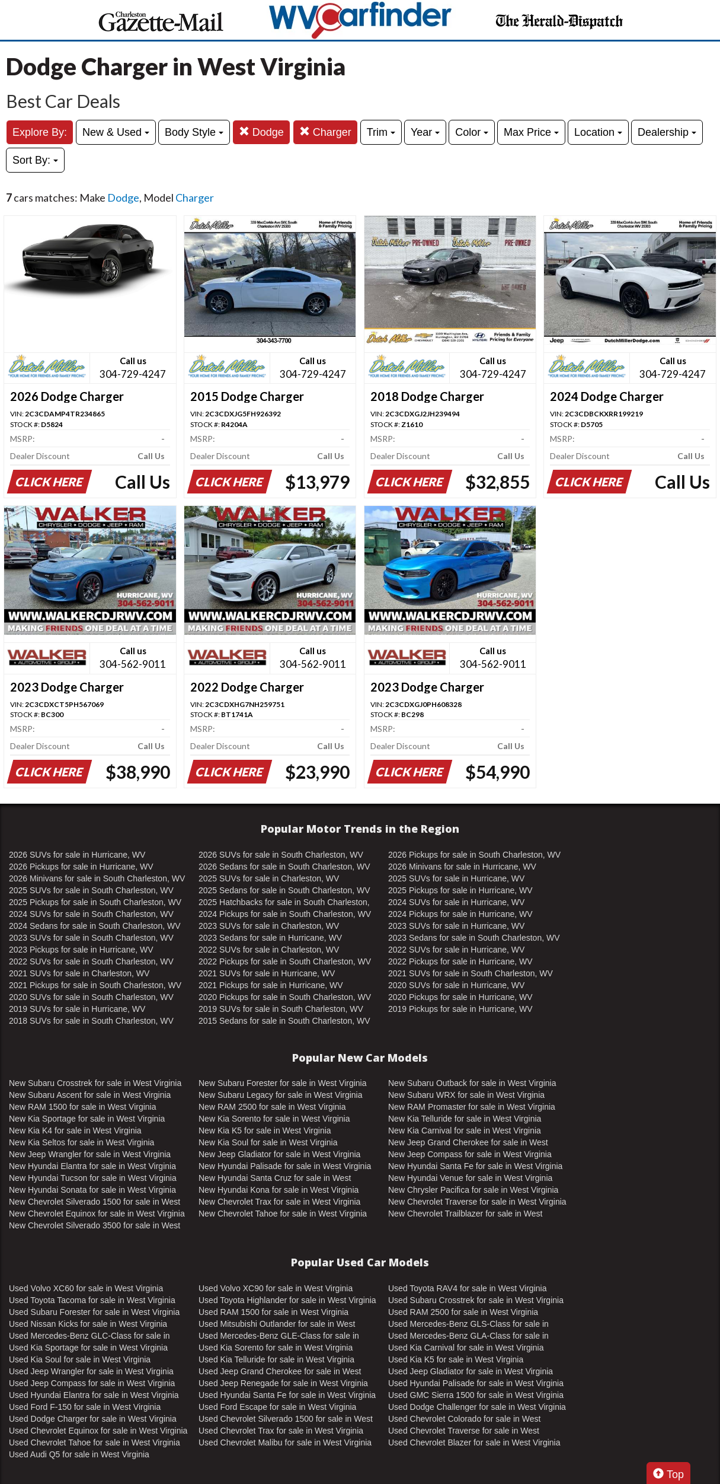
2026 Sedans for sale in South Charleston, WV (284, 866)
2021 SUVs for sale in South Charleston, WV (470, 973)
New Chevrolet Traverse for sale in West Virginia (477, 1201)
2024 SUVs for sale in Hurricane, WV (456, 902)
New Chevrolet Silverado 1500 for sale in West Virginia (94, 1202)
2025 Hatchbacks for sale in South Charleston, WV (284, 902)
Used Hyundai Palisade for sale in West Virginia (476, 1383)
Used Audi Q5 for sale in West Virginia (79, 1454)
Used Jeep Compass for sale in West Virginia (92, 1383)
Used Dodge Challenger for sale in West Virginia (477, 1407)
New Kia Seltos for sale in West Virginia (81, 1142)
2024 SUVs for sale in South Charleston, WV (91, 914)
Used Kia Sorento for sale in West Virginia (276, 1347)
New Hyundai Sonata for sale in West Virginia (92, 1190)
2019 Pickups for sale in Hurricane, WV (460, 1009)
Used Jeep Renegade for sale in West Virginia (283, 1383)
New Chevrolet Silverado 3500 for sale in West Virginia (94, 1226)
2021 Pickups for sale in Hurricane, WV (271, 985)
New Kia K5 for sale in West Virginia (265, 1130)
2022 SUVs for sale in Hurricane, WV (456, 949)
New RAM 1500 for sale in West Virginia (82, 1107)
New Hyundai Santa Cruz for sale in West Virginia (275, 1178)
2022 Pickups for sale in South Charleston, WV (285, 961)
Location (598, 132)
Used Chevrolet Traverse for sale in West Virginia (463, 1431)
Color (471, 132)
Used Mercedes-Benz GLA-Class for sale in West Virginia (468, 1336)
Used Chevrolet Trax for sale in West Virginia (281, 1430)
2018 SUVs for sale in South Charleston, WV (91, 1021)
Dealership (667, 132)
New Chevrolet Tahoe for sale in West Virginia (283, 1213)
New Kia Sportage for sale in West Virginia (87, 1118)
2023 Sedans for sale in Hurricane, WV (270, 937)
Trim (381, 132)
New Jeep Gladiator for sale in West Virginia (279, 1154)
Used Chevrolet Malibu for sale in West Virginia (285, 1442)
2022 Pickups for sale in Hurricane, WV (460, 961)
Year (425, 132)
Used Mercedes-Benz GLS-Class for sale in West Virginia (468, 1324)
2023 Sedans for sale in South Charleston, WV (474, 937)
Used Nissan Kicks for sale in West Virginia (88, 1324)
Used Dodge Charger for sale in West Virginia (93, 1419)
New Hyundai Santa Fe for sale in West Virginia (475, 1166)
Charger (325, 132)
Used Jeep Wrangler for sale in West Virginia (91, 1371)
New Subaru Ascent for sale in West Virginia (90, 1095)
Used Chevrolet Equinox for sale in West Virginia (98, 1430)
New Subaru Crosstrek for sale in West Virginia (95, 1083)
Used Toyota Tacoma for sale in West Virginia (92, 1300)
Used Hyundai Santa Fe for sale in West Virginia (287, 1395)
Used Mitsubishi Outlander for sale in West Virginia (277, 1324)
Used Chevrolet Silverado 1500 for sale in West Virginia (286, 1419)
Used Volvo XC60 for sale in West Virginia (86, 1288)
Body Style (194, 132)
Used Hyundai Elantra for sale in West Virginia (94, 1395)
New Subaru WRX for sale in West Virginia (466, 1095)
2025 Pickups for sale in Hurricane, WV (460, 890)
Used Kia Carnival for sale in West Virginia (466, 1347)
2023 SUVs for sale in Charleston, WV (269, 926)
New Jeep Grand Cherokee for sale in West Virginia (468, 1143)
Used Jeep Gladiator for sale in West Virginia (470, 1371)
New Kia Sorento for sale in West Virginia (274, 1118)
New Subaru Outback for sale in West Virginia (472, 1083)
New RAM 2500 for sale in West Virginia (272, 1107)
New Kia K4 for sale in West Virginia (75, 1130)
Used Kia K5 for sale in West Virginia (455, 1359)
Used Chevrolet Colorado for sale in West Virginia (464, 1419)
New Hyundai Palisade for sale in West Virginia (285, 1166)
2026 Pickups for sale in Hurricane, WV (81, 866)
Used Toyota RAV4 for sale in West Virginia (467, 1288)
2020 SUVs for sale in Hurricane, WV (456, 985)
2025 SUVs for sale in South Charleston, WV (91, 890)
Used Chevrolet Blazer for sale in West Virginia (474, 1442)
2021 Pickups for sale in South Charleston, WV (95, 985)
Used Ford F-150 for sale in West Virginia (85, 1407)
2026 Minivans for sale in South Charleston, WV (97, 878)
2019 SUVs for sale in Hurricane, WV (77, 1009)
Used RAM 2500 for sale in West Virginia (463, 1312)
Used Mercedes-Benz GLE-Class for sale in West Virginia (279, 1336)
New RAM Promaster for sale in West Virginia (471, 1107)
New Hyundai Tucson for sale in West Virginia (93, 1178)
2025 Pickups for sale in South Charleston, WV (95, 902)
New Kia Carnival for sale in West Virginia (464, 1130)
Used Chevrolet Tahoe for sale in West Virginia (94, 1442)
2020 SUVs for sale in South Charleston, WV (91, 997)
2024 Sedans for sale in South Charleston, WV (95, 926)
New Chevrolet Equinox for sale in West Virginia (97, 1213)
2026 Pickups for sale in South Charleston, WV (474, 854)
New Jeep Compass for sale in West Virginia (470, 1154)
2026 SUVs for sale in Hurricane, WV (77, 854)
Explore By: (39, 132)
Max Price (531, 132)
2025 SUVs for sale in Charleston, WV (269, 878)
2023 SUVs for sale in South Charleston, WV (91, 937)
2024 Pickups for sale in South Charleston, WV (285, 914)
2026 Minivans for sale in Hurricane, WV (462, 866)
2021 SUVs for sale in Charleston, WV (79, 973)
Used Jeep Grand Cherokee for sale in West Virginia (280, 1372)
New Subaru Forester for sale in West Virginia (283, 1083)
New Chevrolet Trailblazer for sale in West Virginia (465, 1214)
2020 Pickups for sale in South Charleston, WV (285, 997)
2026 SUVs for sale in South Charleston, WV (281, 854)
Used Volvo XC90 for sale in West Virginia (276, 1288)
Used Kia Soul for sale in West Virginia (80, 1359)
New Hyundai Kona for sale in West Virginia (279, 1190)
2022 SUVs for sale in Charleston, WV (269, 949)
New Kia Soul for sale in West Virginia (268, 1142)
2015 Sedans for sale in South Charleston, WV (284, 1021)
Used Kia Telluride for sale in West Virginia (276, 1359)
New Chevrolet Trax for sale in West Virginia (279, 1201)
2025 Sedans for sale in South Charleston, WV (284, 890)
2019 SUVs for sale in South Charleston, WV (281, 1009)
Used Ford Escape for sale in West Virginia (277, 1407)
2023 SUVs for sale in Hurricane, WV (456, 926)
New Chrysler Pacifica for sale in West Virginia (473, 1190)
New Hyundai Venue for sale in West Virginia (470, 1178)
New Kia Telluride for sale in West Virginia (464, 1118)
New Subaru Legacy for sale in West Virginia (281, 1095)
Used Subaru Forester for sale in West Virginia (94, 1312)
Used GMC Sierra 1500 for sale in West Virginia (476, 1395)
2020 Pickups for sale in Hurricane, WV (460, 997)
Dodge (261, 132)
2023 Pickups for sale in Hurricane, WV (81, 949)
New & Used (115, 132)
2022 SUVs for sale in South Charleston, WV (91, 961)
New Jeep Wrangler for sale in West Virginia (90, 1154)
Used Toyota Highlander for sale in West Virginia (287, 1300)
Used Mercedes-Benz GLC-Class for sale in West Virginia (89, 1336)
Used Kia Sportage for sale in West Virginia (88, 1347)
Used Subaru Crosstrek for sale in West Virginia (476, 1300)
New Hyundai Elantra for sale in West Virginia (92, 1166)
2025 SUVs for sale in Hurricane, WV (456, 878)
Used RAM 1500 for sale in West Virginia (273, 1312)
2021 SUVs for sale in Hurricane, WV (267, 973)
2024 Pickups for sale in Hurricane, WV (460, 914)
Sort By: (35, 160)
